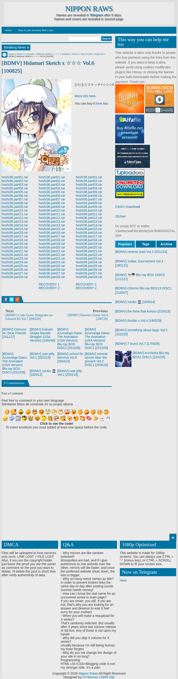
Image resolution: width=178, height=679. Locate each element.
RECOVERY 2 (49, 288)
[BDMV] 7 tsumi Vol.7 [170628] (137, 344)
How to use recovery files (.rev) (35, 30)
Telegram (96, 15)
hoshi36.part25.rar (15, 266)
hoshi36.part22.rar (15, 255)
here (99, 103)
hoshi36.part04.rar (15, 188)
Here (123, 580)
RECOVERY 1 (49, 284)
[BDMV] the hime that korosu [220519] (142, 311)
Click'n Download (127, 207)
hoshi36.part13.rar (15, 221)
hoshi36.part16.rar (15, 232)
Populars (125, 244)
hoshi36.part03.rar (15, 184)
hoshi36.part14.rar (15, 225)
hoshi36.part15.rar (15, 229)
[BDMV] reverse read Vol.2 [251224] (141, 252)
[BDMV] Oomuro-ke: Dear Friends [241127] (14, 333)
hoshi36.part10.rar (15, 210)
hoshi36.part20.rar (15, 247)
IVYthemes (90, 677)
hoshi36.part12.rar (15, 218)
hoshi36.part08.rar (15, 203)
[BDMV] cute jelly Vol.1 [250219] (42, 355)
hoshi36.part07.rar (15, 199)
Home (8, 30)
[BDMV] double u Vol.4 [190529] (138, 320)
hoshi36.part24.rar (15, 262)
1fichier (120, 216)
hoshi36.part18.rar (15, 240)
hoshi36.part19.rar (15, 244)
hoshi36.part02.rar (15, 181)
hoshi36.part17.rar (15, 236)
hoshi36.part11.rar (15, 214)
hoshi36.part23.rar (15, 258)
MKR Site (107, 677)
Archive (166, 244)
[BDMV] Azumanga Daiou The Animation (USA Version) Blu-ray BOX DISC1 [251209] (97, 338)
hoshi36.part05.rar (15, 192)
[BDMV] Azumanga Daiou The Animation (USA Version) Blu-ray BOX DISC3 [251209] (14, 363)
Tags (145, 244)
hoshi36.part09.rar (15, 207)
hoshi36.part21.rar (15, 251)
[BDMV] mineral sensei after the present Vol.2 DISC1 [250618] (96, 359)
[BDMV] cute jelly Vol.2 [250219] (69, 372)
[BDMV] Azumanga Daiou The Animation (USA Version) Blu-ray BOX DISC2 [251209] (69, 338)
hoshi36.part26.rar (15, 269)
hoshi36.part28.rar (15, 277)
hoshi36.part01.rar (15, 177)
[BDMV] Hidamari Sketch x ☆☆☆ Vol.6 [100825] (48, 66)
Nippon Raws (89, 9)
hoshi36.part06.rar (15, 195)
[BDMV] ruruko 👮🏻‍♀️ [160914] (135, 302)
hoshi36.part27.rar (15, 273)
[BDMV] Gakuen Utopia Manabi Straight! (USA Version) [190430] (42, 334)
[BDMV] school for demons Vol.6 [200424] (70, 357)
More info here (85, 96)
